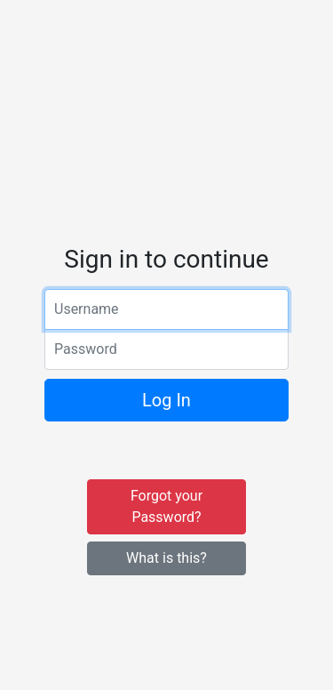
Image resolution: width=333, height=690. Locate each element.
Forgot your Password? (166, 506)
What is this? (166, 558)
